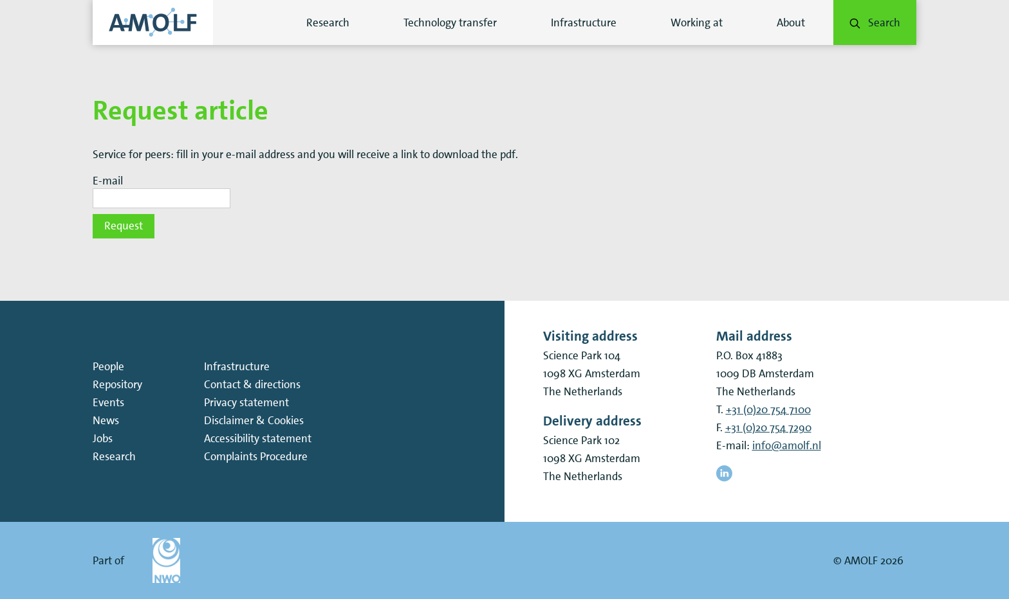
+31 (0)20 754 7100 (768, 409)
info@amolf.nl (786, 445)
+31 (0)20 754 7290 (768, 427)
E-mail (108, 181)
